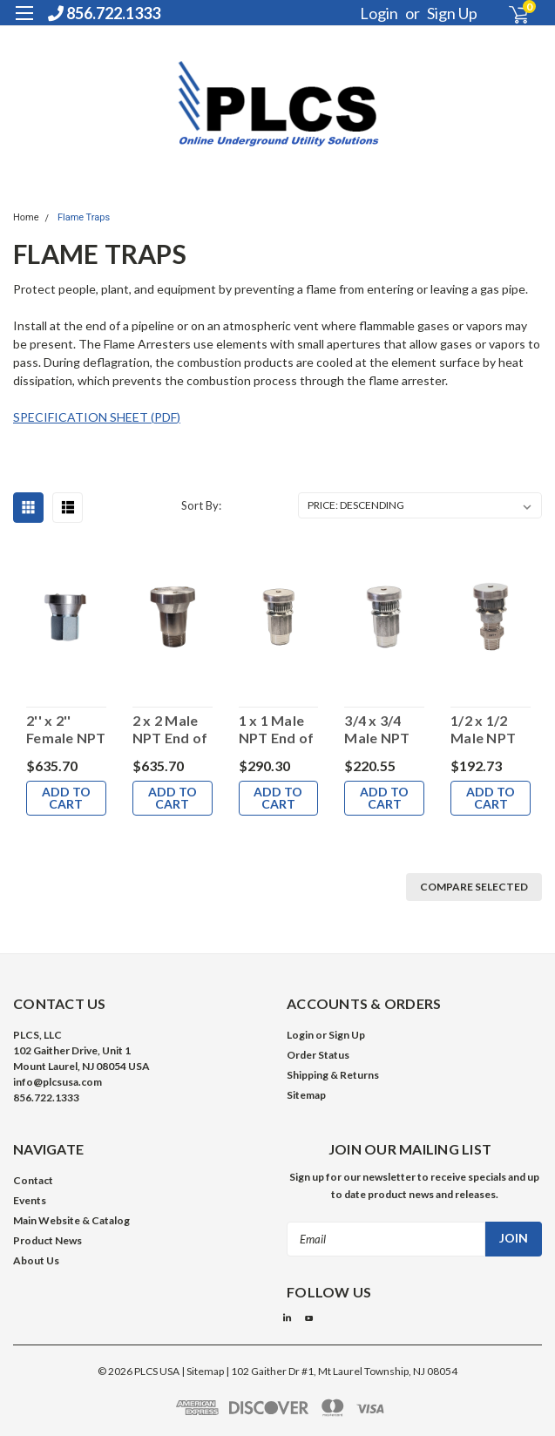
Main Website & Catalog (71, 1220)
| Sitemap (202, 1371)
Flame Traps (84, 217)
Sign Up (452, 13)
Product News (47, 1240)
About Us (36, 1260)
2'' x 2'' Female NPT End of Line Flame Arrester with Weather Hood (66, 729)
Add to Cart (66, 797)
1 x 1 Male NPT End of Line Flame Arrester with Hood (277, 729)
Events (29, 1200)
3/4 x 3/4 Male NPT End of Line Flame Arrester (381, 729)
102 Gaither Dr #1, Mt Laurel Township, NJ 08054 (344, 1371)
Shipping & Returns (333, 1074)
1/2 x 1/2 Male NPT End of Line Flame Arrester (487, 729)
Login (379, 13)
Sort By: (201, 505)
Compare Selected (474, 886)
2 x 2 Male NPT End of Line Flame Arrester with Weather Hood (170, 729)
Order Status (318, 1054)
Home (26, 217)
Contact (33, 1180)
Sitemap (306, 1094)
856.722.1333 (104, 13)
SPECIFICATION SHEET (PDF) (96, 417)
